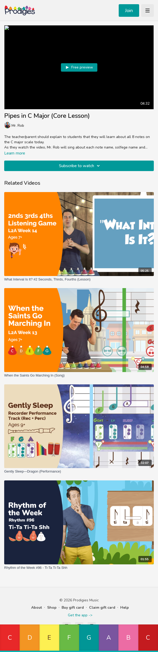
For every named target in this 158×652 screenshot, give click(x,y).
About (36, 607)
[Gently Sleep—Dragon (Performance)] (79, 471)
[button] (10, 638)
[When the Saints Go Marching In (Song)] (79, 375)
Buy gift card (73, 607)
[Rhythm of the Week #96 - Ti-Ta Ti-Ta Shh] (79, 567)
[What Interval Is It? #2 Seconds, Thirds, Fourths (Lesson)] (79, 279)
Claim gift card (102, 607)
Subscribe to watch (80, 166)
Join (129, 10)
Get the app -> (80, 615)
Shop (52, 607)
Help (124, 607)
